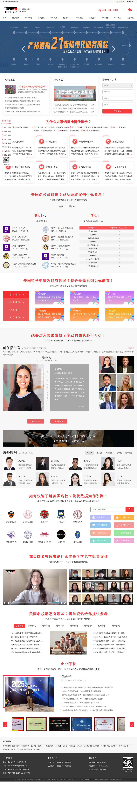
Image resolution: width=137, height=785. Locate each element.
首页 (4, 18)
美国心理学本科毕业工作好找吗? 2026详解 (23, 105)
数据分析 (72, 746)
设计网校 (34, 746)
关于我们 (130, 18)
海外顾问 (79, 18)
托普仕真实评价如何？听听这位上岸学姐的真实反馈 (115, 633)
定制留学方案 (109, 79)
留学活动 (105, 18)
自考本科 (79, 746)
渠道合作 (60, 766)
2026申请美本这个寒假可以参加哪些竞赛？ (27, 633)
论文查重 (37, 749)
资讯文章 (10, 79)
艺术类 (119, 453)
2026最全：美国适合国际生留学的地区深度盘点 (29, 648)
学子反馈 (117, 18)
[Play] (35, 586)
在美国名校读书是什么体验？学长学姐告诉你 (68, 556)
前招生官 (66, 18)
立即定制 (117, 111)
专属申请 (28, 18)
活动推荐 (58, 79)
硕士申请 (15, 302)
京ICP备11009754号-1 (68, 780)
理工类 (99, 453)
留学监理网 (7, 746)
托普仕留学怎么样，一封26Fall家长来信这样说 (113, 641)
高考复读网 (49, 746)
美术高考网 (25, 746)
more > (131, 348)
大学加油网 (88, 746)
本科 (61, 206)
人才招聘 (51, 766)
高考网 (13, 749)
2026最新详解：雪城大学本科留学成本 (22, 98)
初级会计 (41, 746)
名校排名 (102, 626)
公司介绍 (51, 762)
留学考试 (15, 317)
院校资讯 (32, 626)
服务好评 (68, 762)
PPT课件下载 (105, 746)
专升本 (65, 746)
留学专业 (88, 626)
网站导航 (130, 1)
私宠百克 (6, 749)
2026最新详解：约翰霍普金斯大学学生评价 (23, 101)
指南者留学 (16, 746)
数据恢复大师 (123, 746)
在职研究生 (28, 749)
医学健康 (128, 453)
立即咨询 (59, 421)
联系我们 (68, 766)
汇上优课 (58, 746)
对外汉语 (20, 749)
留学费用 (74, 626)
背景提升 (92, 18)
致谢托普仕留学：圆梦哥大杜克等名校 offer (111, 652)
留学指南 (15, 18)
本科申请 (15, 294)
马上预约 (36, 421)
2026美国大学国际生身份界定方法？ (25, 637)
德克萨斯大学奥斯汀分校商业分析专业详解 (23, 112)
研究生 (72, 206)
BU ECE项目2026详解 (15, 108)
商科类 (89, 453)
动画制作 (114, 746)
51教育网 (96, 746)
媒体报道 (60, 762)
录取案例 (54, 18)
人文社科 (109, 453)
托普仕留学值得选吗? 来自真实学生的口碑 (27, 652)
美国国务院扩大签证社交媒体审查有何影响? (28, 645)
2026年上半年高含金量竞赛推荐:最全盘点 (111, 637)
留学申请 (60, 626)
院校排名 (41, 18)
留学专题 (116, 626)
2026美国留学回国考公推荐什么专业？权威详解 (29, 641)
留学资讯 (19, 626)
